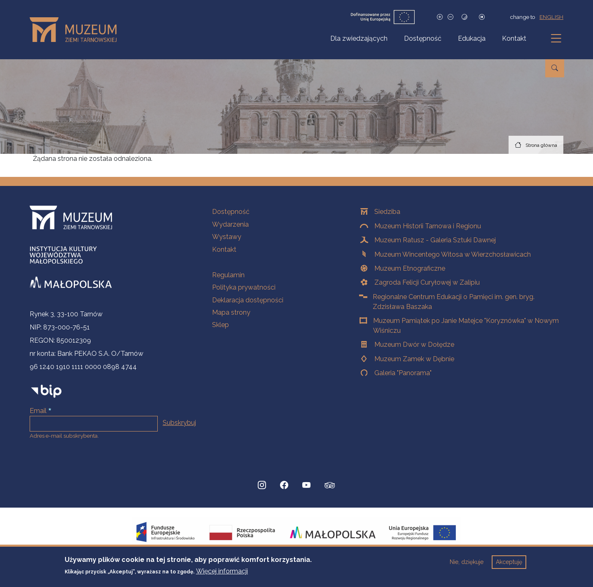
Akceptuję (509, 566)
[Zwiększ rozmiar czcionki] (439, 17)
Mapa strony (231, 312)
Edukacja (472, 38)
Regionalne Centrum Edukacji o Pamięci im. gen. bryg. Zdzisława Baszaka (454, 302)
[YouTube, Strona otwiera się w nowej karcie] (306, 485)
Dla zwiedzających (359, 38)
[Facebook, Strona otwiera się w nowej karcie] (284, 485)
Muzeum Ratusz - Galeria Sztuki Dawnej (435, 240)
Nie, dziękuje (466, 566)
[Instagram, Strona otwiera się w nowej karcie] (262, 485)
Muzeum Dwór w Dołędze (414, 344)
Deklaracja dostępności (247, 300)
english (551, 17)
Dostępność (422, 38)
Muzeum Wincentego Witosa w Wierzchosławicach (452, 254)
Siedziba (387, 212)
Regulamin (228, 275)
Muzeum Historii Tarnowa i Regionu (427, 226)
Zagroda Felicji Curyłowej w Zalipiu (427, 282)
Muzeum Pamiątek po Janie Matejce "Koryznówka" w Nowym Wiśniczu (466, 325)
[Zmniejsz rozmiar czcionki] (450, 17)
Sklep (220, 325)
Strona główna (541, 145)
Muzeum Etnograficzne (409, 268)
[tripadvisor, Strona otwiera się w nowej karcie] (329, 486)
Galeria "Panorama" (403, 373)
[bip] (46, 391)
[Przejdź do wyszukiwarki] (554, 68)
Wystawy (226, 237)
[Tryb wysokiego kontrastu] (464, 17)
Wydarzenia (230, 224)
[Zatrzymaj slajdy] (481, 17)
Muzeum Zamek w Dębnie (414, 359)
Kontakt (514, 38)
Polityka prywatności (243, 287)
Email (38, 411)
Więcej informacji (222, 575)
